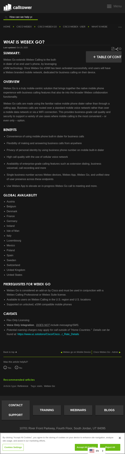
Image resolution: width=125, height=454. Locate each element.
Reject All (110, 447)
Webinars (78, 410)
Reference (23, 386)
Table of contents (108, 57)
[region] (62, 443)
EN (94, 451)
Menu (117, 6)
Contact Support (16, 410)
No (20, 367)
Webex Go (49, 386)
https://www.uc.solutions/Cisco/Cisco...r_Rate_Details (48, 334)
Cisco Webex (24, 26)
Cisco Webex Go (47, 26)
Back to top (8, 352)
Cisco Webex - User (74, 26)
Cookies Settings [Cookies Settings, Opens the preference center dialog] (13, 447)
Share (116, 49)
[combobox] (97, 451)
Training (47, 410)
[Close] (119, 437)
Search (6, 17)
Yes (9, 367)
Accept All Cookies (86, 447)
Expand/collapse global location (120, 26)
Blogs (109, 410)
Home (7, 26)
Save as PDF (112, 49)
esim (39, 386)
